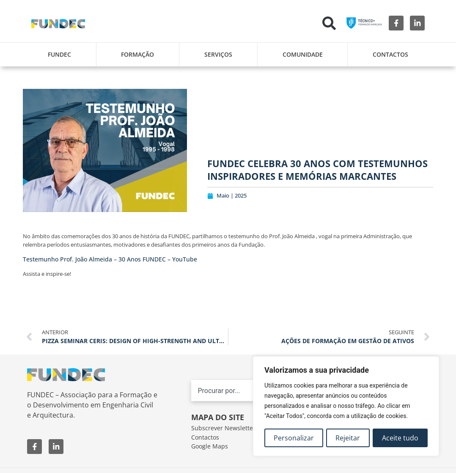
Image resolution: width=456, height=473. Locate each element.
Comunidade (303, 54)
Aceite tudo (400, 438)
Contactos (390, 54)
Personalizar (294, 438)
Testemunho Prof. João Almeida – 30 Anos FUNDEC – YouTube (110, 259)
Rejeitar (348, 438)
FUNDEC (59, 54)
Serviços (218, 54)
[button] (329, 23)
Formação (137, 54)
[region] (346, 406)
